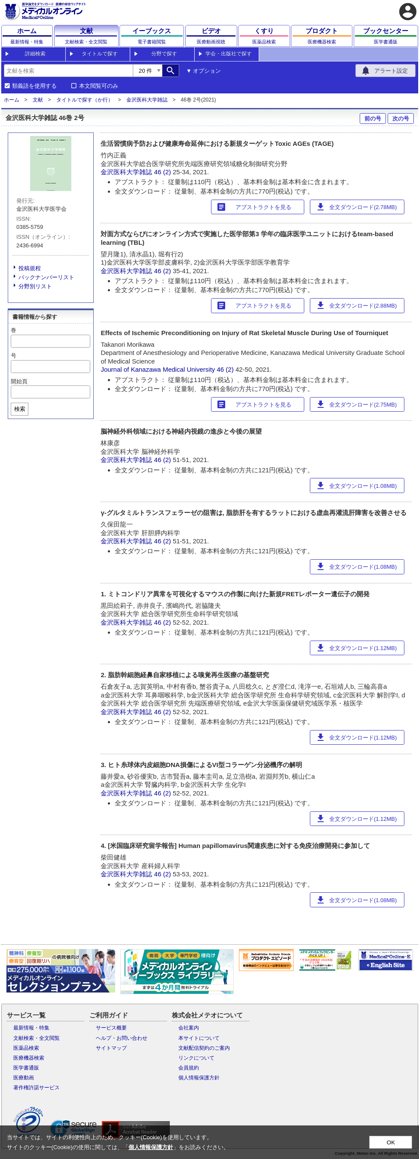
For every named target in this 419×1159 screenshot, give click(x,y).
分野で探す (164, 54)
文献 (38, 100)
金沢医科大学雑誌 (147, 100)
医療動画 (23, 1078)
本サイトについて (199, 1038)
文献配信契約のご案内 (204, 1048)
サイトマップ (111, 1048)
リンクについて (196, 1058)
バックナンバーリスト (46, 277)
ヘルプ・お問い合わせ (121, 1038)
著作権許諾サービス (36, 1088)
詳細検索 (35, 54)
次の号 (400, 118)
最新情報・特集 (31, 1028)
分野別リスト (35, 286)
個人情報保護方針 (199, 1078)
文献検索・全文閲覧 (36, 1038)
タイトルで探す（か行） (84, 100)
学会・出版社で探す (228, 54)
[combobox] (68, 70)
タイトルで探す (100, 54)
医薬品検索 (26, 1048)
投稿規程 (29, 268)
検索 (19, 409)
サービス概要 (111, 1028)
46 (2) (163, 172)
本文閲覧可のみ (98, 86)
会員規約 (188, 1068)
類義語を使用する (34, 86)
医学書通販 (26, 1068)
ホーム (11, 100)
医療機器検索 (28, 1058)
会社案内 (188, 1028)
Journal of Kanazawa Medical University (158, 369)
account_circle (408, 11)
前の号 (372, 118)
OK (391, 1142)
